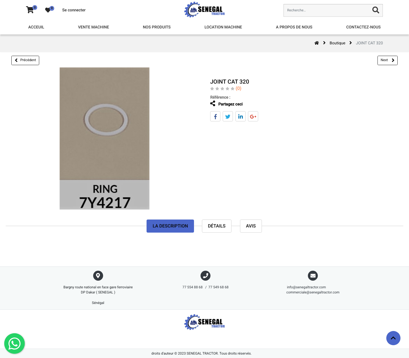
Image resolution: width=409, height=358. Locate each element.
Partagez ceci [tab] (226, 104)
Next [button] (387, 60)
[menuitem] (36, 27)
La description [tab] (170, 226)
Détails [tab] (217, 226)
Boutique (337, 43)
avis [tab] (251, 226)
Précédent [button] (25, 60)
